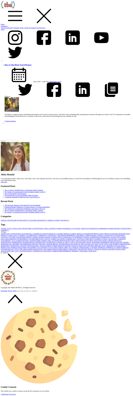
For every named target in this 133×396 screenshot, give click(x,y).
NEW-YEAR (99, 244)
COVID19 (4, 237)
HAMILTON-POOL (23, 241)
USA (17, 251)
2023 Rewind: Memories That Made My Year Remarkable (22, 205)
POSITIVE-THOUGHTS (79, 246)
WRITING (75, 251)
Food (38, 28)
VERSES (51, 220)
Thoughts (16, 28)
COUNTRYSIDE (119, 235)
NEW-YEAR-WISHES (111, 244)
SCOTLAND (52, 247)
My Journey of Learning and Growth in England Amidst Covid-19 (25, 192)
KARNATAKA (52, 242)
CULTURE (77, 228)
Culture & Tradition (30, 28)
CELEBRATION (31, 235)
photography (53, 81)
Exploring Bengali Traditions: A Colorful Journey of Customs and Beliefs (27, 207)
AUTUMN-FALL (27, 234)
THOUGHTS (24, 220)
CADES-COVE (12, 235)
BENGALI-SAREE (70, 234)
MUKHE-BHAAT (53, 244)
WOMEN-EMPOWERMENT (61, 251)
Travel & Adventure (7, 28)
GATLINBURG (6, 241)
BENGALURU (99, 234)
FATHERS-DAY (71, 239)
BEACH (46, 234)
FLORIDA (98, 239)
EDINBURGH (104, 228)
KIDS (67, 242)
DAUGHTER (21, 237)
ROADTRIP (32, 247)
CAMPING (5, 230)
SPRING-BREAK (122, 247)
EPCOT (48, 239)
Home (3, 24)
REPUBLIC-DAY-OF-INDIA (116, 246)
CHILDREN (80, 235)
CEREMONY (42, 235)
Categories (5, 26)
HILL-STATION (51, 228)
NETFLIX (77, 244)
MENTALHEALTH (116, 242)
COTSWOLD (108, 235)
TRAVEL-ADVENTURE (9, 220)
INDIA (105, 241)
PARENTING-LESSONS (18, 246)
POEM (59, 228)
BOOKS (4, 235)
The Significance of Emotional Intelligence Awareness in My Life (25, 209)
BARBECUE (38, 234)
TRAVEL (4, 228)
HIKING (44, 241)
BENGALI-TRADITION (89, 228)
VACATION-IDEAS (25, 251)
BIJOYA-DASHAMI (111, 234)
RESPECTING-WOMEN (9, 247)
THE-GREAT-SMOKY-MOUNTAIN (31, 249)
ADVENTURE (39, 228)
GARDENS (122, 239)
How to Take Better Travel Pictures (18, 65)
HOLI (73, 241)
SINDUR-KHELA (85, 247)
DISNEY (29, 237)
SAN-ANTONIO (42, 247)
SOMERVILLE (111, 247)
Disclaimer (4, 291)
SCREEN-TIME (63, 247)
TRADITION (82, 249)
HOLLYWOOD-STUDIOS (85, 241)
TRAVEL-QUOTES (108, 249)
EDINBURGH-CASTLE (108, 237)
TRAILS (91, 249)
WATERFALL (68, 228)
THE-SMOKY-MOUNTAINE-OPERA (56, 249)
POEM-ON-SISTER (64, 246)
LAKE (72, 242)
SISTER (94, 247)
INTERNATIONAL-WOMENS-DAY (35, 242)
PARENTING (5, 246)
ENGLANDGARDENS (8, 239)
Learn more (12, 394)
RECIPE (91, 246)
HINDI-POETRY (115, 228)
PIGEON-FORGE (46, 246)
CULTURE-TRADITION (38, 220)
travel (59, 81)
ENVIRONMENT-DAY (36, 239)
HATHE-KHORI (35, 241)
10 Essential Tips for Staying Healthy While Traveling (21, 195)
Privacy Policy (12, 291)
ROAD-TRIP (28, 228)
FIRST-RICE (89, 239)
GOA (14, 241)
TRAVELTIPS (126, 228)
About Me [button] (4, 182)
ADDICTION (5, 234)
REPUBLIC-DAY (100, 246)
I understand (4, 394)
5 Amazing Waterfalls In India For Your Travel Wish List (22, 197)
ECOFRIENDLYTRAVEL (81, 237)
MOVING (42, 244)
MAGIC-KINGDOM (93, 242)
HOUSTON (98, 241)
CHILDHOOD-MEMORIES (66, 235)
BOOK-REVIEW (124, 234)
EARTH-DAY (67, 237)
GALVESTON (112, 239)
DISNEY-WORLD (39, 237)
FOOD (58, 220)
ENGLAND (18, 228)
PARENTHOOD (125, 244)
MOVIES (35, 244)
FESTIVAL (81, 239)
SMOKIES (101, 247)
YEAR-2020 (83, 251)
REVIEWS (65, 220)
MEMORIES (105, 242)
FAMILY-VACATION (58, 239)
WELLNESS (47, 251)
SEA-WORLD (74, 247)
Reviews (42, 28)
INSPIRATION (17, 242)
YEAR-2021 (92, 251)
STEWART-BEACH (7, 249)
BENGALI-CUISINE (56, 234)
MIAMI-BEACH (6, 244)
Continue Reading (10, 121)
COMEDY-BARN (91, 235)
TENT (16, 249)
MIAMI (126, 242)
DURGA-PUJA (57, 237)
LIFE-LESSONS (80, 242)
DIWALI (49, 237)
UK (11, 228)
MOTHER (16, 244)
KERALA (60, 242)
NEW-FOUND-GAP (87, 244)
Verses (22, 28)
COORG (100, 235)
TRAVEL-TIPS (120, 249)
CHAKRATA (52, 235)
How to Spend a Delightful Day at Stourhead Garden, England (24, 190)
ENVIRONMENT (23, 239)
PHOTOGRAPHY (33, 246)
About (3, 29)
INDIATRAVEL (6, 242)
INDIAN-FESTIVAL (115, 241)
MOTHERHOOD (26, 244)
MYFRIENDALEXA (66, 244)
